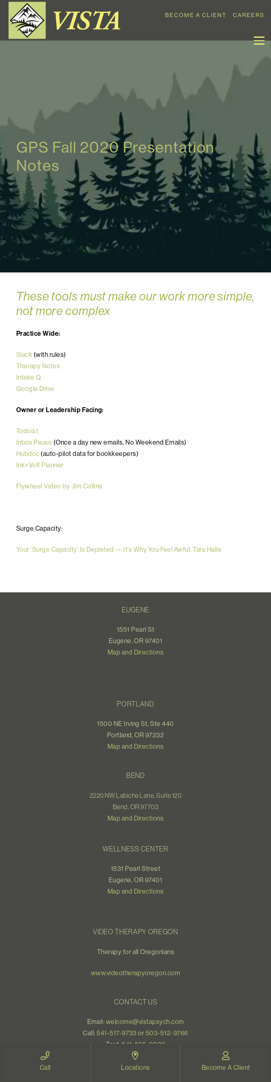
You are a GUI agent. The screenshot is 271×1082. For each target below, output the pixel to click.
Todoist (27, 431)
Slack (24, 354)
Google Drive (35, 388)
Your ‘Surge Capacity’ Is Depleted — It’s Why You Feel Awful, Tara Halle (119, 549)
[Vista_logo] (67, 20)
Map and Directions (136, 652)
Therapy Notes (38, 366)
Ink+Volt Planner (40, 465)
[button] (259, 40)
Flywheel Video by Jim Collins (59, 486)
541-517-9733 (117, 1033)
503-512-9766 (167, 1033)
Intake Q (28, 377)
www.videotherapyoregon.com (135, 973)
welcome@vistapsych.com (145, 1021)
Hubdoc (28, 453)
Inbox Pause (34, 442)
